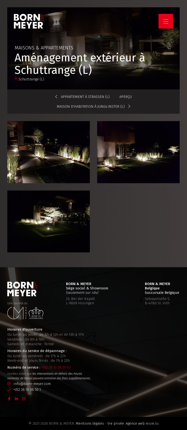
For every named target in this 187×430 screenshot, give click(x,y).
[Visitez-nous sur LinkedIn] (16, 398)
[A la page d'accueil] (30, 22)
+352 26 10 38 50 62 (56, 367)
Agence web (135, 423)
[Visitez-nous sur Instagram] (24, 398)
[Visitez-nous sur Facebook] (9, 398)
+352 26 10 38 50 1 (27, 389)
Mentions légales (90, 423)
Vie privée (115, 423)
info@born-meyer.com (32, 384)
